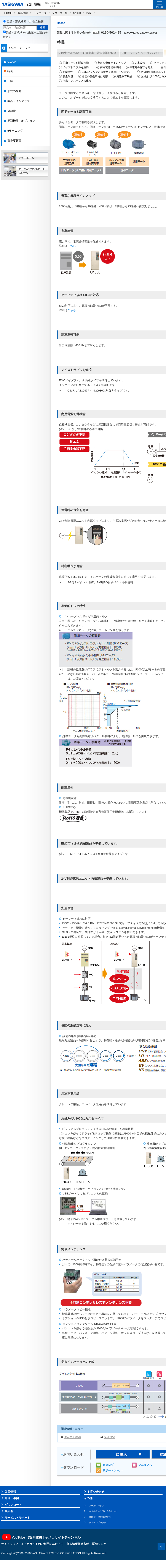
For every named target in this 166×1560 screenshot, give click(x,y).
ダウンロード (13, 1504)
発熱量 (11, 111)
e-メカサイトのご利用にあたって (42, 1543)
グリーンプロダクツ (99, 1522)
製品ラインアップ (18, 101)
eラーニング (15, 130)
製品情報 (23, 12)
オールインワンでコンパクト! (142, 53)
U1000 (77, 12)
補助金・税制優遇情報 (100, 1517)
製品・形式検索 (16, 21)
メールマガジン (96, 1505)
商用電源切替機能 (110, 67)
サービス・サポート (17, 1517)
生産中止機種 (72, 1437)
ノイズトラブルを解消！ (77, 67)
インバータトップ (19, 48)
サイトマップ (9, 1543)
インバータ (40, 12)
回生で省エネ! (70, 53)
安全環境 (68, 76)
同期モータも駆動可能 (76, 62)
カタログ (108, 1464)
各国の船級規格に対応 (95, 76)
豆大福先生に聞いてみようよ (103, 1511)
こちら (71, 246)
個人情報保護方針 (78, 1543)
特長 (89, 12)
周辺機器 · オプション (21, 120)
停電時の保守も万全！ (142, 67)
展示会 (9, 1511)
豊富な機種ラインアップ (111, 62)
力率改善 (140, 62)
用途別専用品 (124, 76)
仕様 (10, 81)
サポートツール (112, 1470)
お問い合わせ (96, 1491)
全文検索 (38, 21)
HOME (8, 12)
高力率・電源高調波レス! (101, 53)
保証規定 (109, 1437)
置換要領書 (14, 140)
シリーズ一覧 (60, 12)
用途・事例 (12, 1498)
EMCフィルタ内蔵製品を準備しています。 (107, 71)
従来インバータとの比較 (77, 80)
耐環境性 (68, 71)
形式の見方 (14, 91)
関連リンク (99, 1543)
